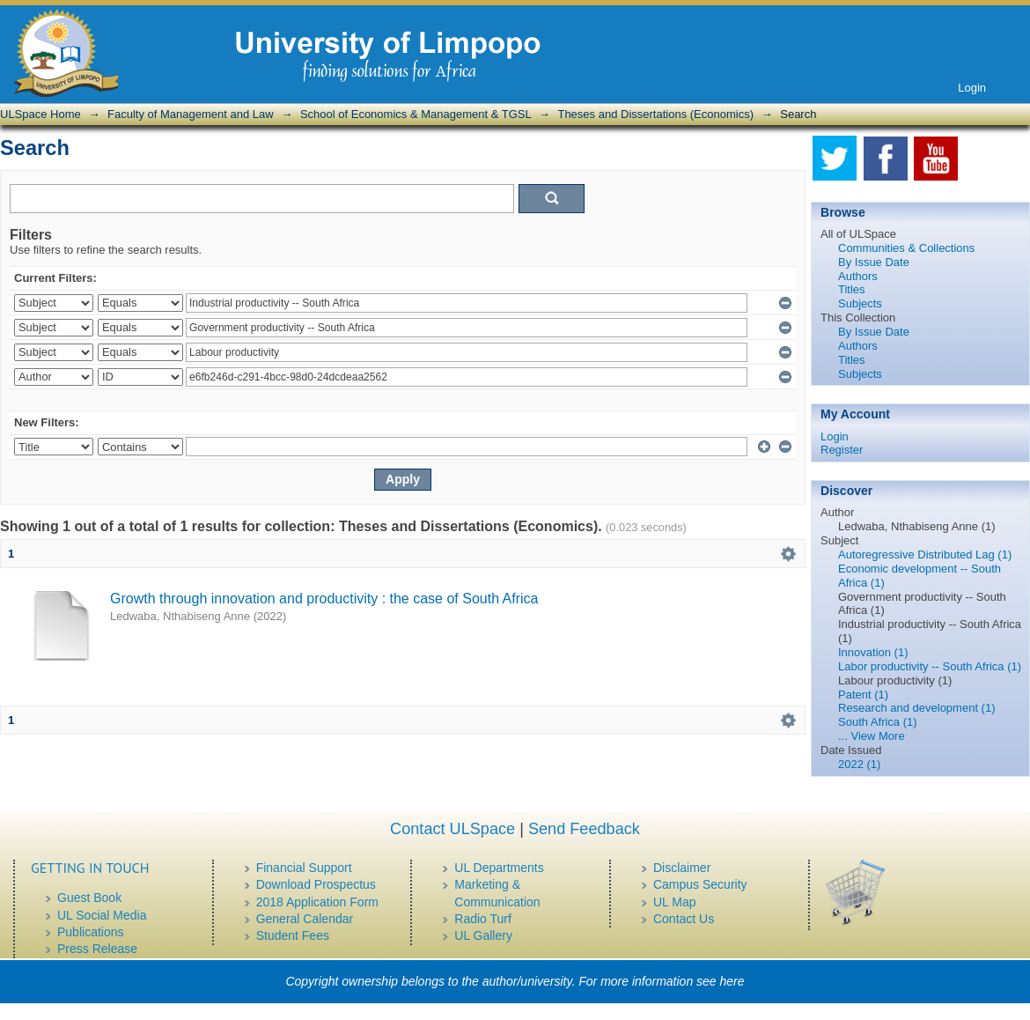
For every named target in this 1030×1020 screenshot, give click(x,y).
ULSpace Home (40, 114)
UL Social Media (101, 915)
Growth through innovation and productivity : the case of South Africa (324, 598)
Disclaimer (681, 868)
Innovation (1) (873, 652)
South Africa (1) (877, 721)
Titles (851, 289)
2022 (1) (859, 764)
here (732, 981)
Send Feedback (584, 829)
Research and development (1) (917, 707)
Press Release (97, 949)
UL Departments (498, 868)
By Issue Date (873, 262)
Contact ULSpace (452, 829)
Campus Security (700, 884)
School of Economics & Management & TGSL (415, 114)
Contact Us (683, 919)
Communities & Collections (906, 248)
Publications (90, 932)
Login (972, 87)
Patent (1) (863, 694)
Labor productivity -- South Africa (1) (929, 666)
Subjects (860, 303)
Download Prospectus (316, 884)
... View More (871, 736)
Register (841, 449)
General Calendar (305, 919)
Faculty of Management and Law (190, 114)
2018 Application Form (317, 902)
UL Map (674, 902)
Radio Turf (482, 919)
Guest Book (89, 898)
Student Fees (292, 935)
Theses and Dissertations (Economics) (655, 114)
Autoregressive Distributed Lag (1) (925, 554)
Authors (858, 276)
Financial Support (304, 868)
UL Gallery (483, 935)
